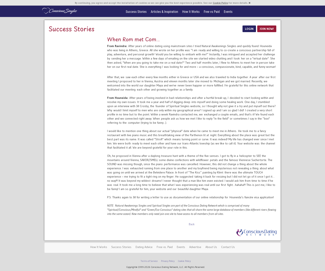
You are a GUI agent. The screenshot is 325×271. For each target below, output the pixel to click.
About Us (211, 247)
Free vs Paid (212, 12)
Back (192, 224)
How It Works (191, 12)
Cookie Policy (220, 2)
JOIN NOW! (267, 29)
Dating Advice (144, 247)
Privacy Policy (168, 261)
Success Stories (136, 12)
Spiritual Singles (59, 11)
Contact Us (228, 247)
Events (228, 12)
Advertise (195, 247)
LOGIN (249, 29)
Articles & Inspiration (164, 12)
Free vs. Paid (165, 247)
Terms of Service (149, 261)
